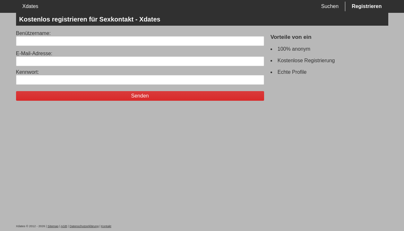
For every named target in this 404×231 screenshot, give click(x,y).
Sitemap (52, 226)
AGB (64, 226)
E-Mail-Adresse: (34, 53)
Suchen (330, 6)
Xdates (30, 6)
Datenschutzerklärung (84, 226)
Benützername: (33, 33)
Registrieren (367, 6)
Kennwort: (27, 72)
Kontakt (106, 226)
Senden (140, 95)
